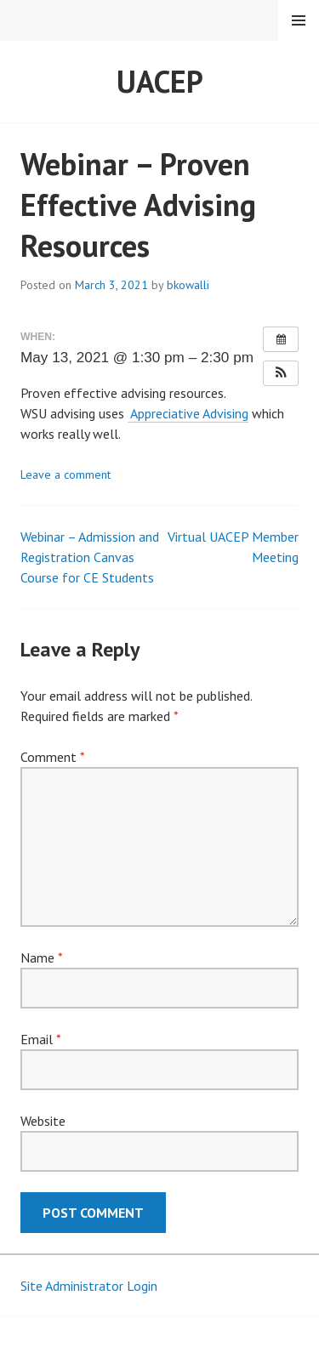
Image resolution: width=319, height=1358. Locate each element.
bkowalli (188, 285)
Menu (298, 20)
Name (41, 957)
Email (40, 1039)
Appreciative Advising (188, 413)
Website (43, 1120)
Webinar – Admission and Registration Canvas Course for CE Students (89, 557)
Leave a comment (65, 474)
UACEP (160, 81)
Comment (52, 756)
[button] (281, 373)
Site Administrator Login (88, 1285)
